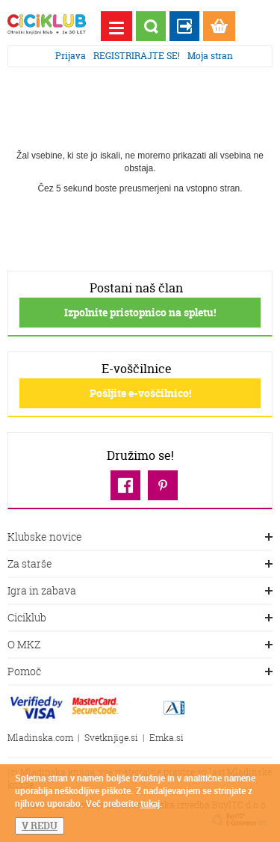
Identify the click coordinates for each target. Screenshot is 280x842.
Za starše (140, 565)
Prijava (70, 55)
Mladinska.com (40, 737)
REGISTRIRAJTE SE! (136, 55)
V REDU (39, 825)
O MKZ (140, 645)
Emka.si (166, 737)
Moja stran (210, 55)
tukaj (150, 803)
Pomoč (140, 672)
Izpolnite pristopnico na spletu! (140, 312)
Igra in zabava (140, 591)
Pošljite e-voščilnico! (140, 393)
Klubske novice (140, 538)
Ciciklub (140, 618)
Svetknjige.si (111, 737)
